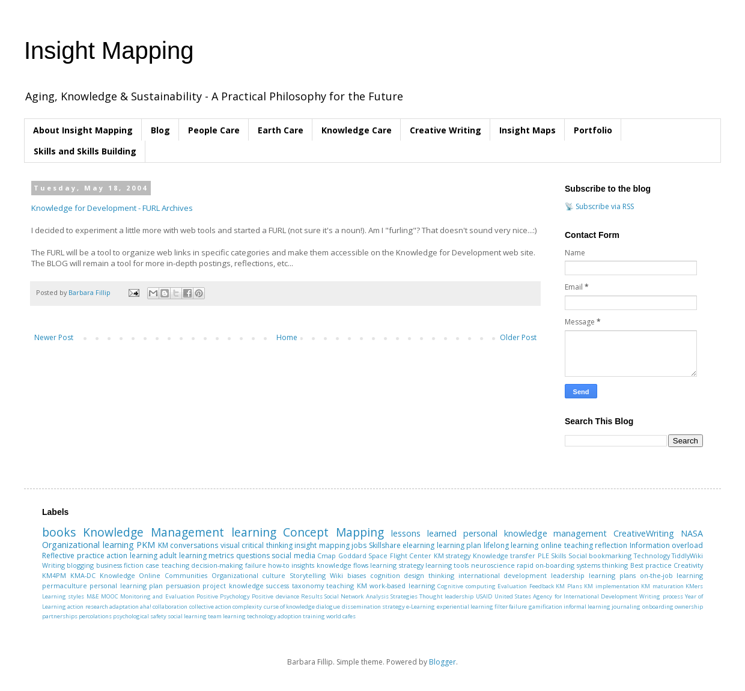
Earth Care (280, 130)
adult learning (183, 555)
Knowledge (117, 575)
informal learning (587, 606)
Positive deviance (275, 596)
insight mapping (322, 545)
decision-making (217, 565)
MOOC (109, 596)
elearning (418, 545)
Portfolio (593, 130)
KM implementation (611, 586)
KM (163, 545)
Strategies (404, 596)
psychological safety (139, 616)
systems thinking (602, 565)
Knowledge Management (153, 532)
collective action (210, 606)
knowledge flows (342, 565)
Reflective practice (73, 555)
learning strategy (396, 565)
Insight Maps (527, 130)
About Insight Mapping (83, 130)
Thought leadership (446, 596)
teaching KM (346, 585)
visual (230, 545)
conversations (194, 545)
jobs (358, 545)
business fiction (120, 565)
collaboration (170, 606)
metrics (221, 555)
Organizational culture (248, 575)
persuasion (183, 585)
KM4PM (54, 575)
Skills (558, 555)
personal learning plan (126, 585)
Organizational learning (88, 544)
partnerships (60, 616)
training (314, 616)
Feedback (541, 586)
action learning (131, 555)
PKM (145, 544)
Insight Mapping (108, 50)
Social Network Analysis (356, 596)
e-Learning (420, 606)
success (277, 585)
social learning (187, 616)
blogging (80, 565)
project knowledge (232, 585)
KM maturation (662, 586)
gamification (545, 606)
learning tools (447, 565)
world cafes (341, 616)
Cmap (326, 555)
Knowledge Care (356, 130)
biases (356, 575)
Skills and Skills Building (85, 151)
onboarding (658, 606)
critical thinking (267, 545)
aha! (145, 606)
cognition (385, 575)
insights (302, 565)
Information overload (667, 545)
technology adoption (274, 616)
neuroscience (493, 565)
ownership (689, 606)
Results (312, 596)
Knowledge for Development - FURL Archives (112, 207)
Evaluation (512, 586)
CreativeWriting (643, 533)
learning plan (459, 545)
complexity (247, 606)
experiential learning (465, 606)
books (59, 532)
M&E (93, 596)
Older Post (518, 337)
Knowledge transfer (504, 555)
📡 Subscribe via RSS (599, 206)
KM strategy (452, 555)
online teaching (567, 545)
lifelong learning (511, 545)
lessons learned (424, 533)
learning (253, 532)
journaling (626, 606)
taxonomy (308, 585)
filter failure (510, 606)
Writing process (661, 596)
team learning (227, 616)
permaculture (64, 585)
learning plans (612, 575)
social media (293, 555)
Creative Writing (445, 130)
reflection (611, 545)
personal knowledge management (535, 533)
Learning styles (63, 596)
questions (253, 555)
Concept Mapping (333, 532)
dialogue (328, 606)
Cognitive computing (466, 586)
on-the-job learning (672, 575)
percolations (95, 616)
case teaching (167, 565)
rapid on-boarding (545, 565)
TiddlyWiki (687, 555)
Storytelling (308, 575)
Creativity (688, 565)
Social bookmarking (600, 555)
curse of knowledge (289, 606)
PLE (543, 555)
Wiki (336, 575)
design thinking (429, 575)
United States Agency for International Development (565, 596)
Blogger (442, 662)
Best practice (651, 565)
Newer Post (53, 337)
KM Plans (569, 586)
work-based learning (401, 585)
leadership (568, 575)
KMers (694, 586)
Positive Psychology (223, 596)
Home (286, 337)
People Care (214, 130)
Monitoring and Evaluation (157, 596)
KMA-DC (83, 575)
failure (255, 565)
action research (87, 606)
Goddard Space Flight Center (385, 555)
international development (502, 575)
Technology (652, 555)
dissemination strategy (373, 606)
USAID (484, 596)
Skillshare (385, 545)
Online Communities (173, 575)
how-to (279, 565)
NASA (692, 533)
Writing (53, 565)
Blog (160, 130)
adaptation (124, 606)
